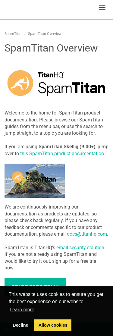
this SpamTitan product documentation (62, 153)
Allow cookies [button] (53, 325)
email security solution (80, 247)
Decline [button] (20, 325)
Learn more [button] (22, 309)
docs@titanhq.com (87, 234)
